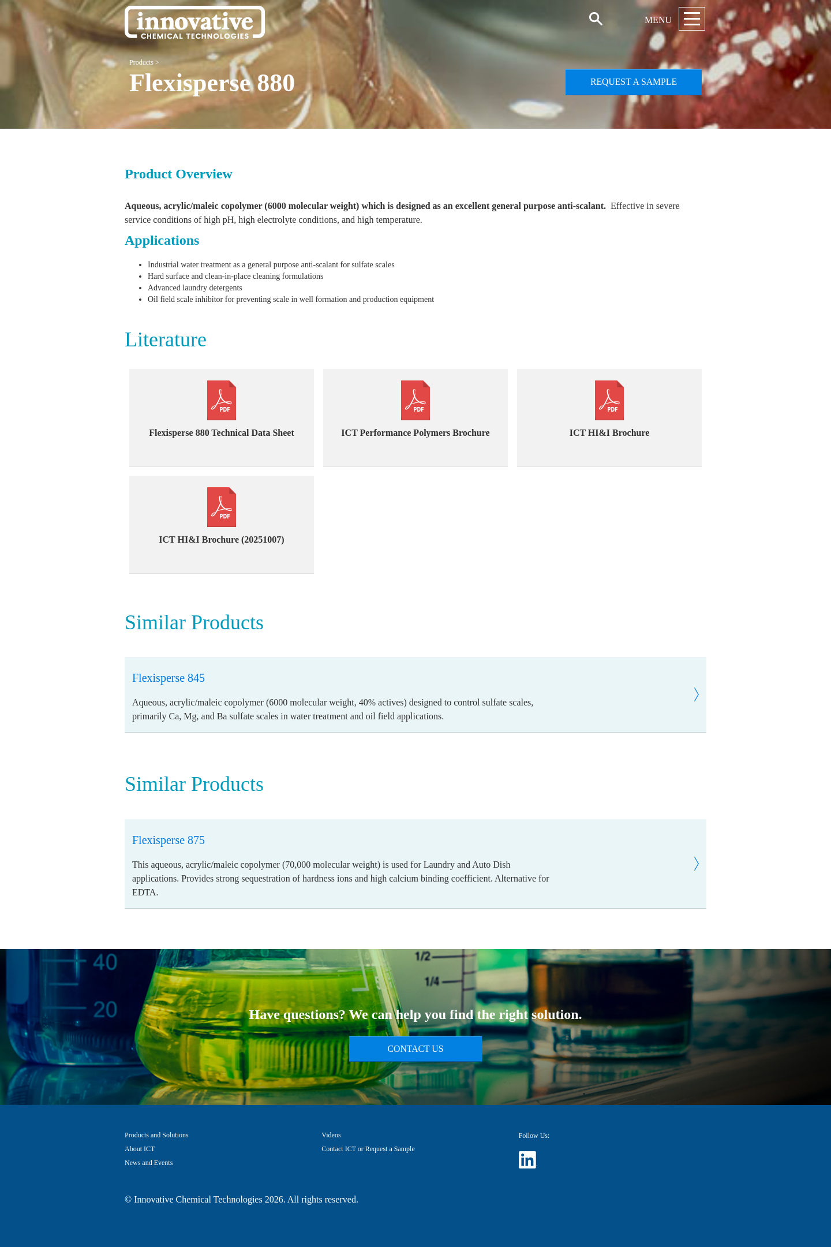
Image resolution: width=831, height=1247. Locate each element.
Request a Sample (633, 82)
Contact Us (416, 1049)
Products (141, 62)
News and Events (149, 1163)
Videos (330, 1135)
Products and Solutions (157, 1135)
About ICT (140, 1149)
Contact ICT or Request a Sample (367, 1149)
